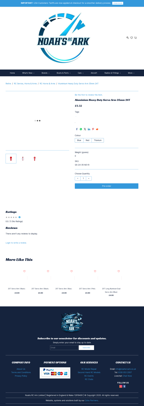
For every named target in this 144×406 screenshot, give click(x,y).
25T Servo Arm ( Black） (17, 289)
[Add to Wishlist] (121, 278)
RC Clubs (89, 379)
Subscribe (86, 348)
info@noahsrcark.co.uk (126, 369)
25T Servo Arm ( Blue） (64, 289)
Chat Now (127, 376)
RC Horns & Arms (47, 83)
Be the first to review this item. (88, 95)
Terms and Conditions (21, 372)
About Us (21, 369)
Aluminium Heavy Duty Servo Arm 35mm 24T (78, 83)
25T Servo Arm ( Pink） (87, 289)
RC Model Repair (89, 369)
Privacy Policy (21, 376)
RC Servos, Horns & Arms (25, 83)
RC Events (89, 376)
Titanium (97, 140)
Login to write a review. (16, 243)
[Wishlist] (132, 38)
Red (87, 140)
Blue (79, 140)
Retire (8, 83)
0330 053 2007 (125, 372)
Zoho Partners (91, 400)
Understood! (117, 3)
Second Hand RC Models (89, 372)
